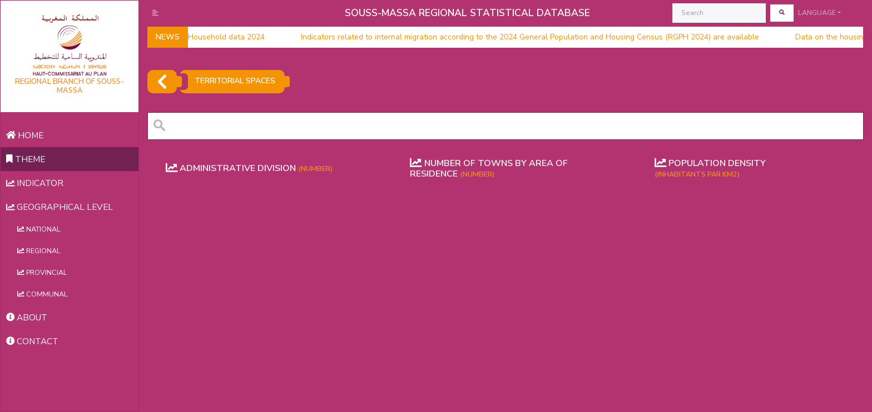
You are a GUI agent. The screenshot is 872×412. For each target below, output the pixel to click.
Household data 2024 (216, 37)
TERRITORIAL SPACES (235, 81)
